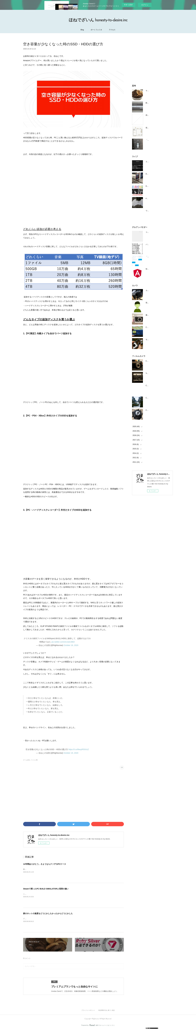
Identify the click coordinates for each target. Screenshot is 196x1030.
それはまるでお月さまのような (157, 91)
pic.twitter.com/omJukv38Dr (63, 642)
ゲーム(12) (26, 760)
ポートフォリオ (96, 30)
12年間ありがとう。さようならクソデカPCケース (44, 864)
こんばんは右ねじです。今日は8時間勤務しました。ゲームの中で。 (48, 894)
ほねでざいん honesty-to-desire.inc (98, 20)
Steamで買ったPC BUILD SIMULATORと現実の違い (46, 889)
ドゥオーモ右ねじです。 (32, 919)
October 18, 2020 (71, 645)
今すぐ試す (128, 5)
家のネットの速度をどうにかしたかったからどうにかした (48, 913)
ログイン (144, 5)
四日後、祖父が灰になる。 (155, 115)
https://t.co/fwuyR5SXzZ (78, 749)
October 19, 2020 (71, 753)
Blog (82, 30)
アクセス (112, 30)
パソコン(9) (34, 760)
